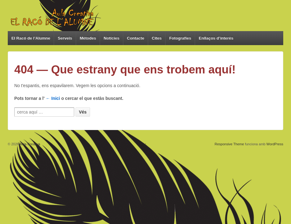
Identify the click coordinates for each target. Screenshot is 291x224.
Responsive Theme (229, 144)
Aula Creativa (29, 144)
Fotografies (180, 38)
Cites (157, 38)
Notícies (112, 38)
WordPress (274, 144)
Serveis (65, 38)
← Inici (53, 98)
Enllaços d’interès (216, 38)
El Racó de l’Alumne (30, 38)
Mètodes (88, 38)
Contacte (135, 38)
